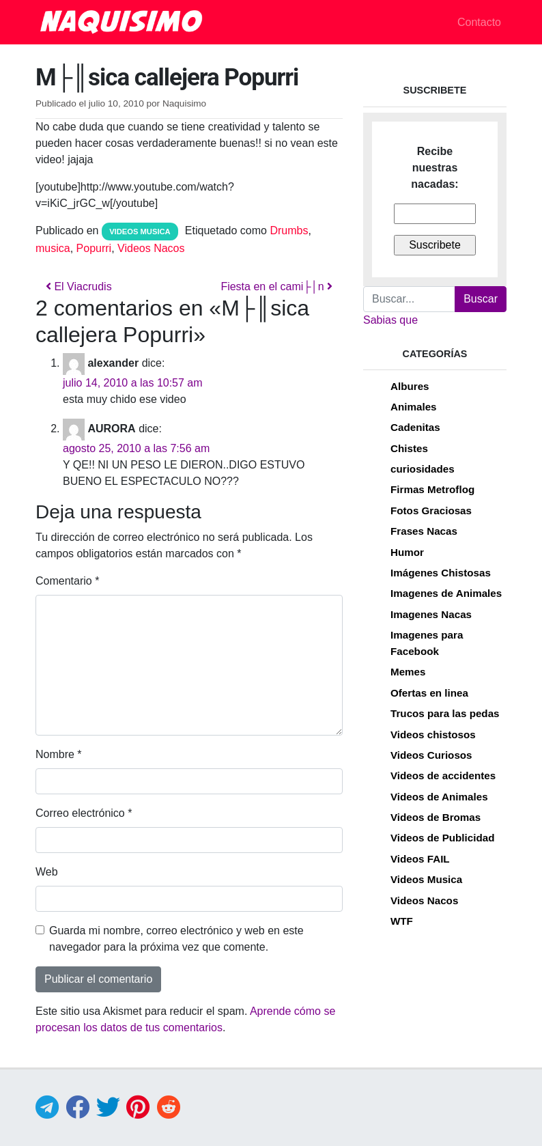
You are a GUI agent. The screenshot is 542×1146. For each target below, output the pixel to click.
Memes (408, 671)
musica (52, 248)
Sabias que (390, 320)
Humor (407, 552)
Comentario (67, 581)
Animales (413, 407)
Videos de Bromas (435, 817)
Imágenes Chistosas (440, 572)
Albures (409, 386)
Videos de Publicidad (442, 837)
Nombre (58, 754)
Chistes (409, 448)
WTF (401, 921)
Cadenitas (415, 427)
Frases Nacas (423, 531)
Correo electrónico (83, 813)
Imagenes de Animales (446, 593)
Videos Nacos (150, 248)
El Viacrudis (79, 286)
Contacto (479, 22)
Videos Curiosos (431, 755)
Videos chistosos (433, 734)
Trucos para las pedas (445, 713)
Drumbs (289, 230)
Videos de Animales (439, 796)
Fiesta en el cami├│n (276, 286)
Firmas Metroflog (432, 489)
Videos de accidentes (443, 775)
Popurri (94, 248)
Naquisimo (184, 103)
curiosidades (422, 469)
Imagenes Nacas (431, 614)
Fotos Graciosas (431, 510)
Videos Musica (140, 231)
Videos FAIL (420, 859)
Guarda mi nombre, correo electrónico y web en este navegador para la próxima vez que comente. (176, 939)
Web (46, 872)
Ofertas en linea (429, 693)
